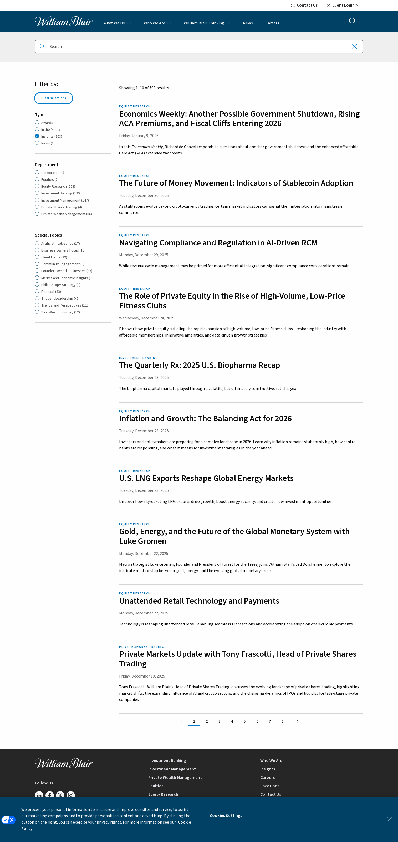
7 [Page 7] (270, 721)
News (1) (48, 143)
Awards (47, 123)
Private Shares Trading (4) (61, 207)
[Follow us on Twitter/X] (60, 795)
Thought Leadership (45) (60, 298)
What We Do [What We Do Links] (117, 23)
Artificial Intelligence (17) (60, 243)
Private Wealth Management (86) (66, 214)
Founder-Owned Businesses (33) (66, 271)
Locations (269, 786)
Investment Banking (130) (61, 193)
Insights (267, 769)
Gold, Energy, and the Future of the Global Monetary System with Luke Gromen (234, 536)
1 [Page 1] (194, 721)
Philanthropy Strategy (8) (60, 285)
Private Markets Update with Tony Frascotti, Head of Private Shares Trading (237, 659)
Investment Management (172, 769)
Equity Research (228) (58, 186)
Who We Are (157, 23)
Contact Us (304, 5)
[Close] (389, 823)
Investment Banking (167, 761)
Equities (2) (50, 179)
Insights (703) (51, 136)
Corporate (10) (52, 173)
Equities (155, 786)
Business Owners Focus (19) (63, 250)
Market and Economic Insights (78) (68, 278)
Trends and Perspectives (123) (65, 305)
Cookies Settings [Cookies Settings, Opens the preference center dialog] (226, 820)
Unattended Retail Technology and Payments (199, 601)
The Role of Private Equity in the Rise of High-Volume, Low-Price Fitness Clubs (232, 301)
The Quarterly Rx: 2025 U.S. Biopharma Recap (199, 365)
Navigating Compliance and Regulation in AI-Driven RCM (218, 243)
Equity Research (163, 794)
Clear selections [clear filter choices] (53, 98)
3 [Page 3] (219, 721)
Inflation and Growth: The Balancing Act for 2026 (205, 419)
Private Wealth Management (175, 777)
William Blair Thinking (207, 23)
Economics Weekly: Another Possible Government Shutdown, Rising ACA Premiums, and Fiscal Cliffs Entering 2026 (239, 119)
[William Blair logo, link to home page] (64, 21)
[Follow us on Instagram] (71, 795)
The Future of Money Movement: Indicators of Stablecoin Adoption (236, 183)
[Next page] (297, 721)
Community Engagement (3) (62, 264)
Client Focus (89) (54, 257)
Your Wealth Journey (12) (60, 312)
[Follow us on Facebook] (49, 795)
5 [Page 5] (245, 721)
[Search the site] (352, 21)
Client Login (343, 5)
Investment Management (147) (65, 200)
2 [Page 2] (207, 721)
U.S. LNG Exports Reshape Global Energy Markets (206, 478)
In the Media (50, 129)
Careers (272, 23)
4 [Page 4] (232, 721)
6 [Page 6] (257, 721)
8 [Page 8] (282, 721)
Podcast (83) (51, 291)
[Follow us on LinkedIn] (39, 795)
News (248, 23)
